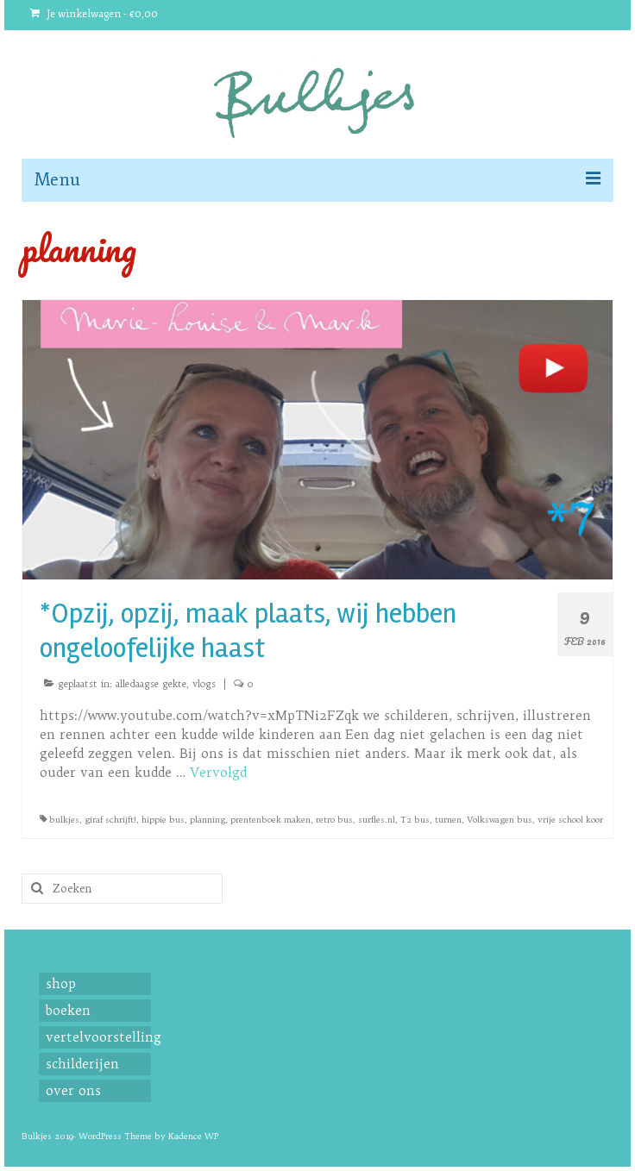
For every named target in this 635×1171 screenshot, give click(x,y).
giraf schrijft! (110, 819)
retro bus (334, 819)
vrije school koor (570, 819)
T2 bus (415, 819)
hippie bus (163, 819)
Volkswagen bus (499, 819)
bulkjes (64, 819)
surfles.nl (376, 819)
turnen (448, 819)
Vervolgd (218, 772)
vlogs (204, 684)
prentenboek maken (270, 819)
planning (207, 819)
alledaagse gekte (151, 684)
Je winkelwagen (94, 14)
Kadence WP (193, 1136)
